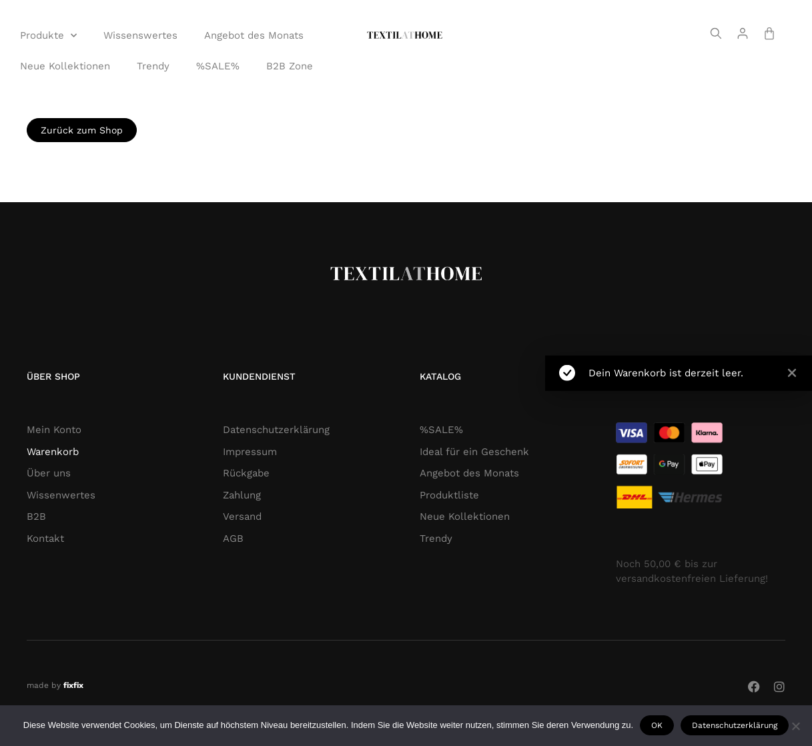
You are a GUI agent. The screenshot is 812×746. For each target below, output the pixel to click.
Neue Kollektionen (65, 66)
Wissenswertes (140, 35)
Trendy (153, 66)
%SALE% (218, 66)
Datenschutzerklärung (734, 725)
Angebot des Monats (254, 35)
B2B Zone (289, 66)
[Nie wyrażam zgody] (795, 726)
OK (657, 725)
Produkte (48, 35)
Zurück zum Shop (82, 130)
